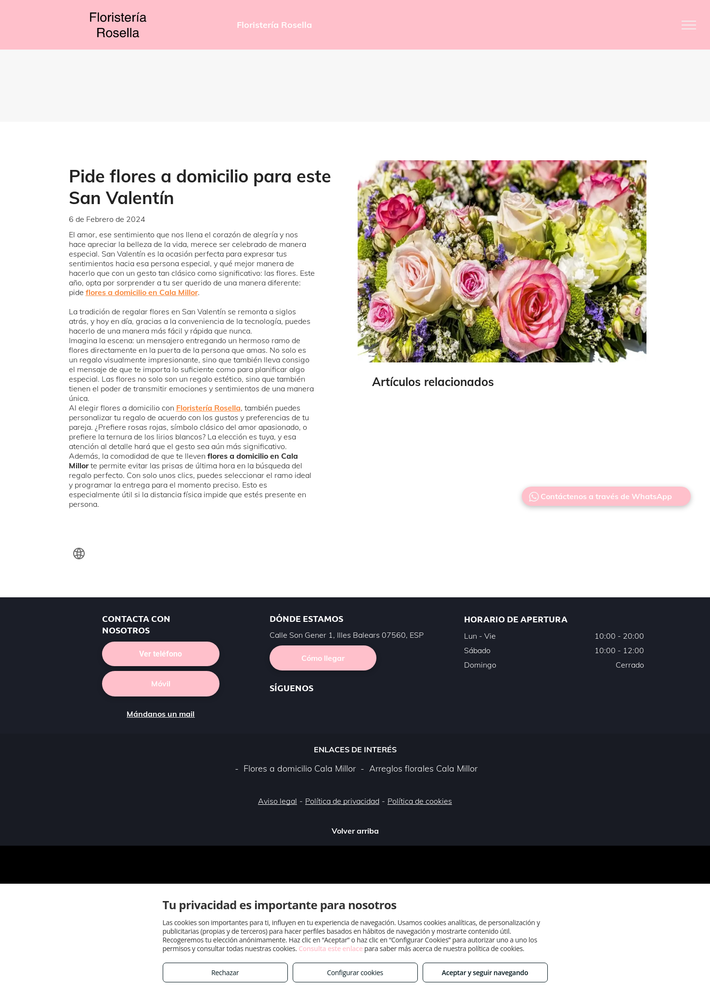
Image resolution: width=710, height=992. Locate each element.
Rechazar (225, 972)
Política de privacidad (342, 801)
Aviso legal (277, 801)
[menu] (688, 25)
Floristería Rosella (208, 407)
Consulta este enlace (330, 948)
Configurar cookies (355, 972)
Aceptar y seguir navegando (485, 972)
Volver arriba (355, 831)
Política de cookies (419, 801)
